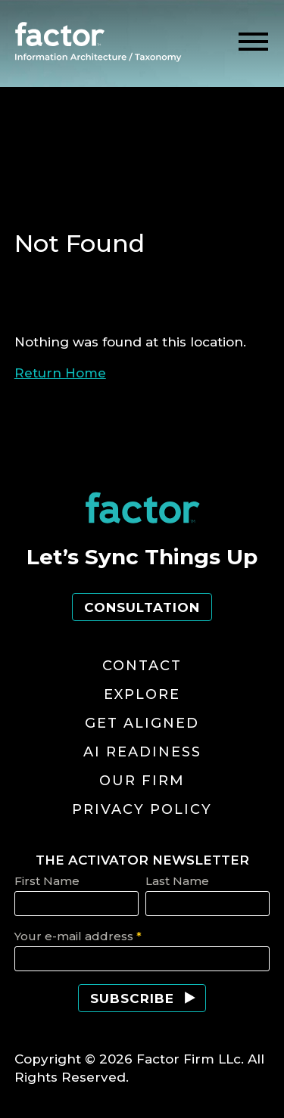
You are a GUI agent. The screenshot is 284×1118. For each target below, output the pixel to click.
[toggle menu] (253, 42)
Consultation (142, 607)
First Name (47, 881)
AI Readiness (142, 752)
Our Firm (142, 780)
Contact (142, 665)
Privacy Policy (142, 809)
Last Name (177, 881)
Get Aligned (142, 723)
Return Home (60, 372)
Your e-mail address (78, 936)
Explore (142, 694)
